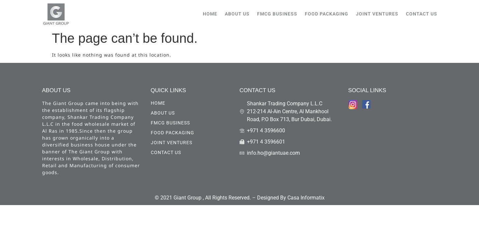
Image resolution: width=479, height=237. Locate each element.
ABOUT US (237, 13)
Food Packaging (326, 13)
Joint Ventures (377, 13)
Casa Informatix (306, 198)
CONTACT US (421, 13)
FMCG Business (277, 13)
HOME (210, 13)
